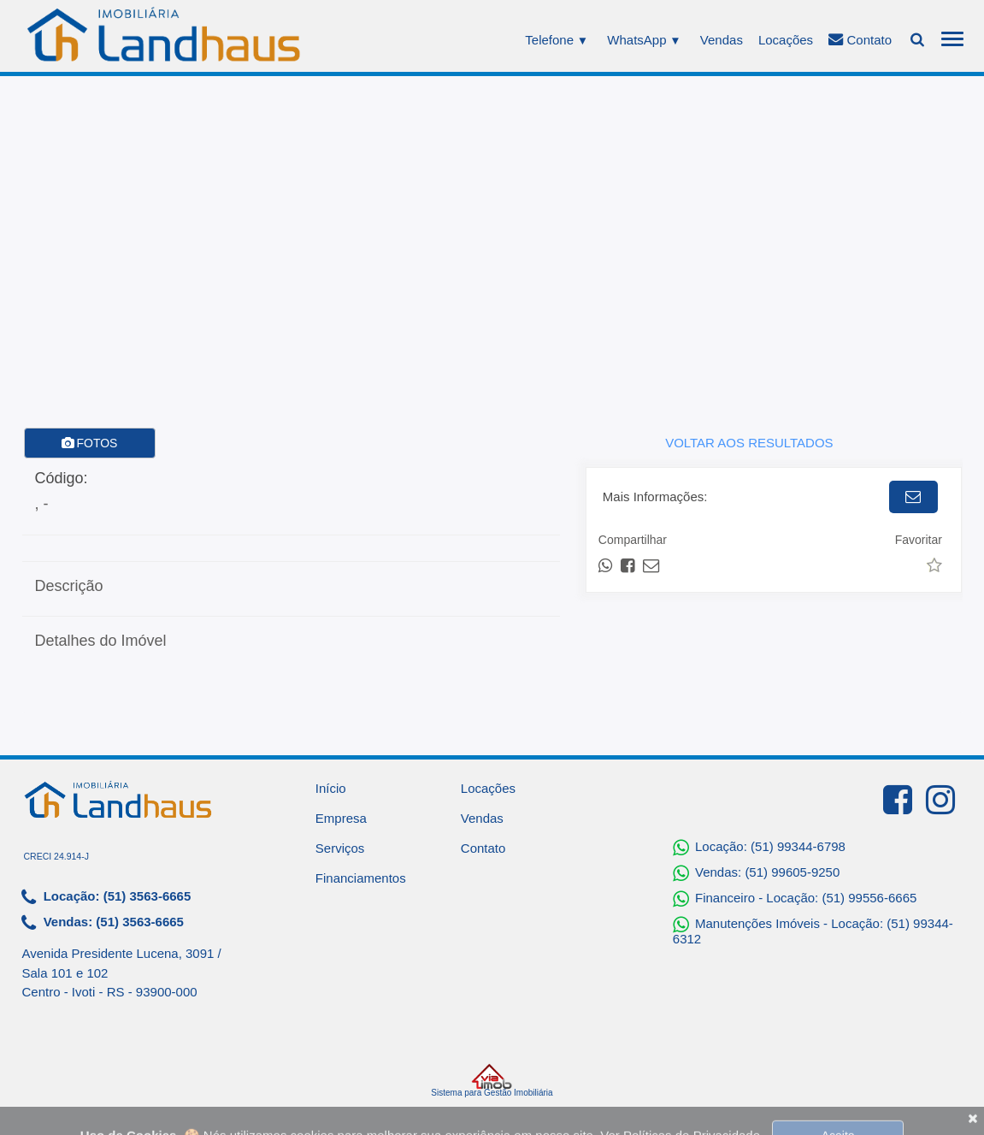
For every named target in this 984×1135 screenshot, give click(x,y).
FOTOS (90, 443)
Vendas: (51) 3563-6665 (102, 922)
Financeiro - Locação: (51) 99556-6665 (795, 899)
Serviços (340, 848)
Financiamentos (360, 878)
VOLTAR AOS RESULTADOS (749, 442)
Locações (785, 40)
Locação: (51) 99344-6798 (759, 847)
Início (330, 788)
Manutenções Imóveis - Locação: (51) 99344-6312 (813, 930)
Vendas (721, 40)
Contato (860, 39)
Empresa (341, 818)
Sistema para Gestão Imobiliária (491, 1080)
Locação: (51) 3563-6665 (106, 897)
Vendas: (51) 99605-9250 (756, 873)
